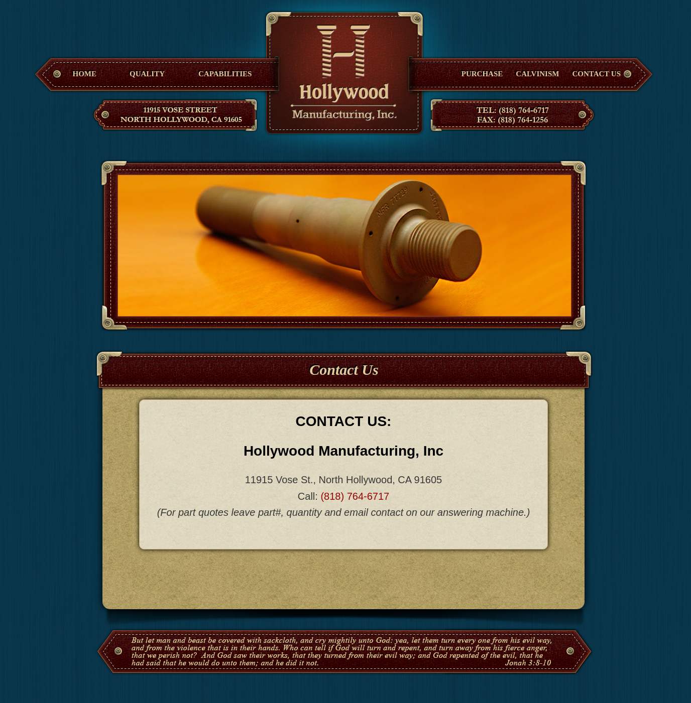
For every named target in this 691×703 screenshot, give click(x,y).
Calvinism (537, 74)
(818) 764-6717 (354, 496)
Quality (147, 74)
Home (85, 74)
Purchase (482, 74)
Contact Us (596, 74)
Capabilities (225, 74)
